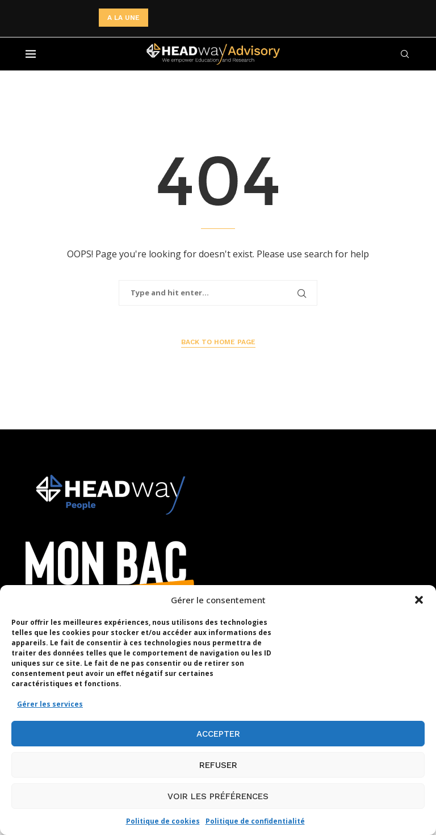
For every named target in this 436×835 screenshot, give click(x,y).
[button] (419, 600)
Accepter (218, 734)
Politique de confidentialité (255, 821)
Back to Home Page (218, 342)
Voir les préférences (218, 796)
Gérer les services (50, 704)
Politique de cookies (163, 821)
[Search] (404, 53)
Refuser (218, 765)
